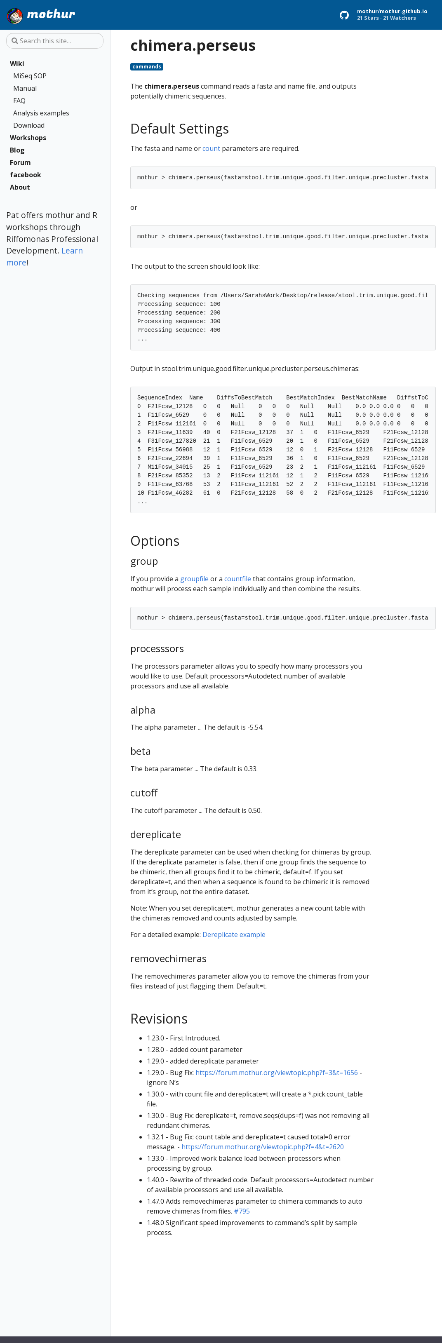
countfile (237, 578)
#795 (242, 1211)
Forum (20, 162)
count (211, 148)
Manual (25, 88)
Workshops (28, 137)
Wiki (17, 63)
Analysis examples (41, 112)
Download (29, 125)
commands (146, 66)
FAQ (19, 100)
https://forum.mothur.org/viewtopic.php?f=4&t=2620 (262, 1146)
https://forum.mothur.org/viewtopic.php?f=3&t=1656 (276, 1072)
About (20, 187)
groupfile (194, 578)
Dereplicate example (234, 934)
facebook (25, 174)
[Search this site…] (54, 41)
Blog (17, 150)
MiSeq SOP (30, 75)
